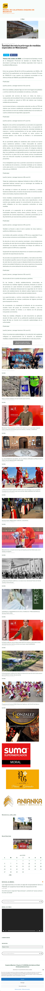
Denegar (22, 982)
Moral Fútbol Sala (6, 836)
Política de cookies (18, 989)
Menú (22, 19)
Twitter (6, 54)
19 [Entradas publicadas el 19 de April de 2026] (40, 866)
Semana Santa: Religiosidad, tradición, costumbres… (15, 520)
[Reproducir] (3, 930)
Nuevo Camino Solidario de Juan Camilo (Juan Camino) (16, 398)
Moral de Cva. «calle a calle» (9, 814)
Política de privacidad (26, 989)
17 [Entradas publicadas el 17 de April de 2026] (29, 866)
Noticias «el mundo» (8, 881)
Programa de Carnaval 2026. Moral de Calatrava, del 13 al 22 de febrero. (20, 704)
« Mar (10, 874)
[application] (22, 920)
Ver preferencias (22, 986)
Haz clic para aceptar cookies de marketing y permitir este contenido (22, 343)
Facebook (14, 54)
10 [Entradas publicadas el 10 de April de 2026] (29, 863)
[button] (43, 969)
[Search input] (21, 901)
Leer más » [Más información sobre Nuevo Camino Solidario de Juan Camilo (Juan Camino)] (4, 402)
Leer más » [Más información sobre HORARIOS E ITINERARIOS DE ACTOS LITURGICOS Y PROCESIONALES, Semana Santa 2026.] (4, 616)
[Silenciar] (39, 930)
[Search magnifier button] (41, 901)
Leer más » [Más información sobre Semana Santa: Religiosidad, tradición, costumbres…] (4, 524)
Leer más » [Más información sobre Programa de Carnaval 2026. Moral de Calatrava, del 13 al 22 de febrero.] (4, 707)
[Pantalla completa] (41, 930)
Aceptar (22, 979)
